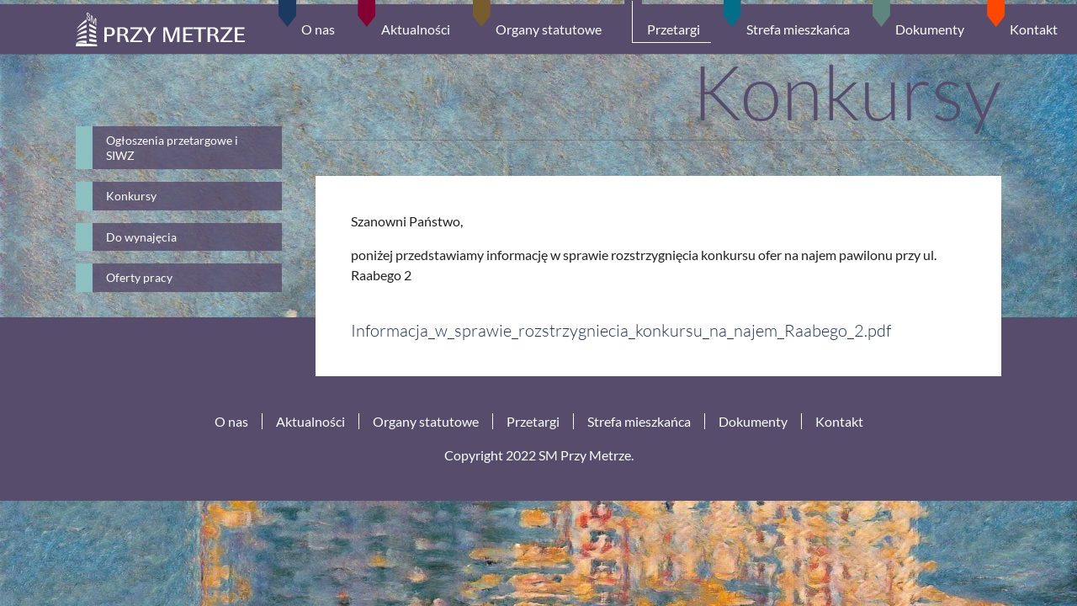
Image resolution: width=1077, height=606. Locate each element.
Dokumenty (753, 421)
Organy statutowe (426, 421)
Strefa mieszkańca (639, 421)
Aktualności (310, 421)
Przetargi (533, 421)
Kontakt (839, 421)
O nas (231, 421)
